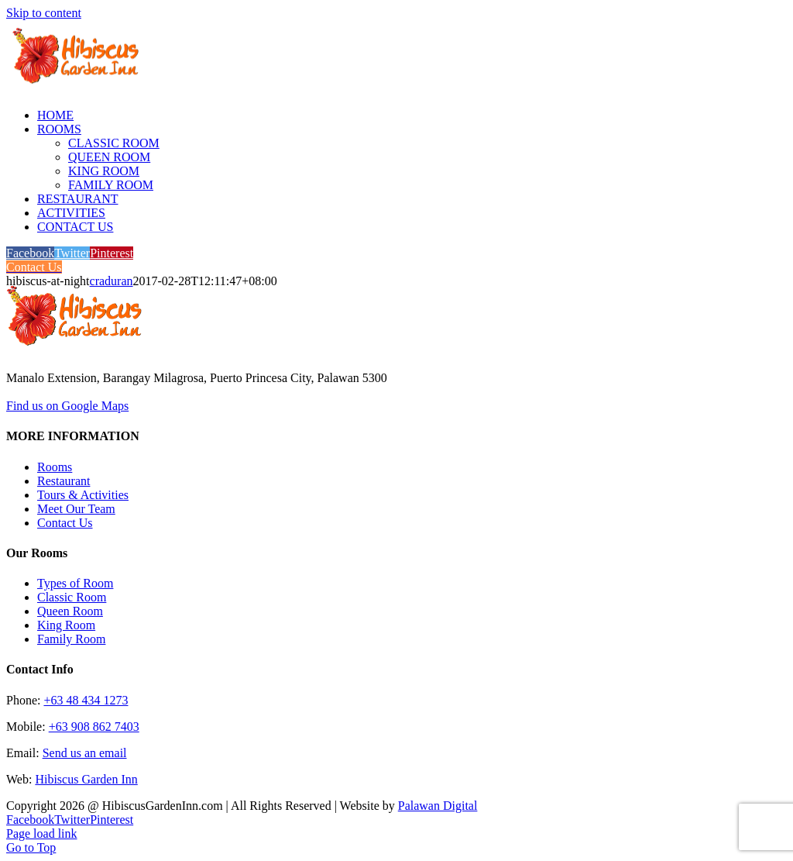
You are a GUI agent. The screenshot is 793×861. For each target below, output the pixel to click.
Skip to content (43, 12)
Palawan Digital (438, 805)
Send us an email (85, 752)
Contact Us (65, 522)
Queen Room (70, 611)
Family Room (71, 639)
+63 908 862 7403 (94, 726)
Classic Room (71, 597)
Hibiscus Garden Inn (86, 779)
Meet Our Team (76, 508)
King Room (66, 625)
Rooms (54, 467)
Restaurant (63, 480)
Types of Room (75, 583)
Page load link (41, 833)
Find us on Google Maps (67, 405)
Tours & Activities (83, 494)
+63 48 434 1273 (85, 700)
